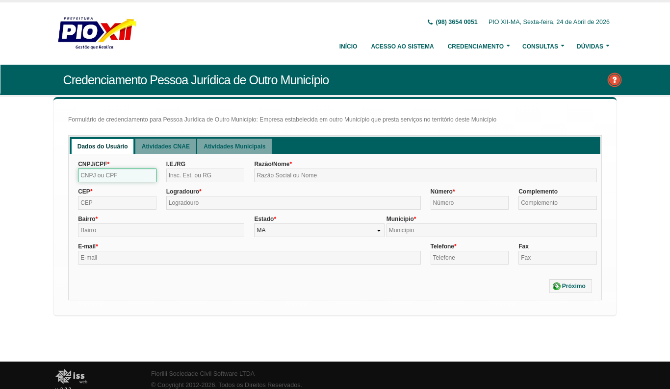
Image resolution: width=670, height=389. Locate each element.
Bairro (86, 219)
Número (442, 191)
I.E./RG (175, 164)
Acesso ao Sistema (402, 46)
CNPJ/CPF (92, 164)
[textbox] (117, 175)
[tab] (102, 146)
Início (348, 46)
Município (400, 219)
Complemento (538, 191)
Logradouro (182, 191)
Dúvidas (590, 46)
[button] (570, 286)
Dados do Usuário (102, 146)
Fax (523, 246)
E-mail (87, 246)
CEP (84, 191)
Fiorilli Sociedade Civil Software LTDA (203, 373)
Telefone (442, 246)
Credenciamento (476, 46)
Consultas (540, 46)
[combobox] (319, 230)
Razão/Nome (271, 164)
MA (261, 230)
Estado (264, 219)
